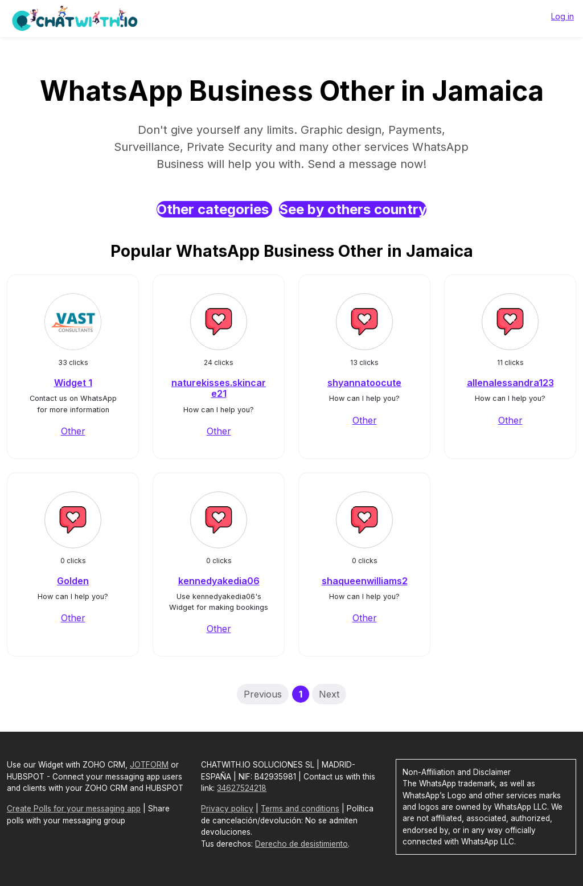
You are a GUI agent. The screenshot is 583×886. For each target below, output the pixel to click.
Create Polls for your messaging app (74, 808)
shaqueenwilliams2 (365, 580)
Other (73, 431)
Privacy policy (227, 808)
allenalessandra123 (510, 382)
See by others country (352, 209)
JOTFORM (149, 764)
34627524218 (241, 788)
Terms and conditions (300, 808)
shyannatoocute (364, 382)
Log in (562, 16)
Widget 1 (73, 382)
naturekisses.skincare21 (218, 388)
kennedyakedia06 (219, 580)
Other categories (214, 209)
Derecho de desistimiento (301, 843)
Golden (73, 580)
